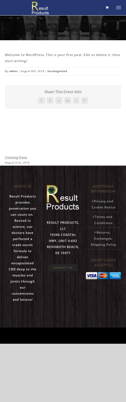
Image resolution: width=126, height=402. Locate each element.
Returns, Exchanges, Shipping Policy (103, 238)
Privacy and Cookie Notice (103, 204)
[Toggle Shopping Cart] (107, 7)
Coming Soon (16, 157)
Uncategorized (57, 71)
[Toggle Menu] (119, 7)
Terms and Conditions (103, 220)
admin (13, 71)
